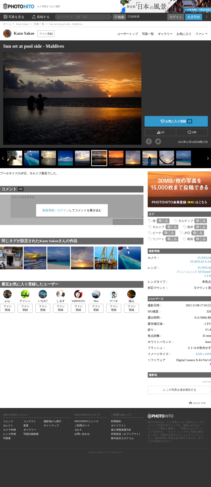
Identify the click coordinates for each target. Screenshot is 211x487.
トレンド (8, 421)
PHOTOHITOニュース (86, 421)
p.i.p (7, 296)
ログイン (175, 17)
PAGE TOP (199, 403)
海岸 (190, 227)
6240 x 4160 (203, 354)
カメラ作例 (9, 429)
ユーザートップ (127, 33)
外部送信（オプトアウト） (126, 434)
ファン (199, 33)
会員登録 (193, 17)
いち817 (42, 296)
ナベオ (114, 296)
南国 (190, 239)
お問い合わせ (82, 434)
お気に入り (184, 33)
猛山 (131, 296)
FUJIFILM (204, 257)
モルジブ (158, 227)
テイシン (25, 296)
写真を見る (13, 16)
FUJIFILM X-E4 (200, 261)
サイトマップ (51, 425)
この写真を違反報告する (181, 389)
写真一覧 (39, 24)
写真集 (7, 438)
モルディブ (185, 220)
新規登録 (48, 210)
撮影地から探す (52, 421)
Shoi (96, 296)
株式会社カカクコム (122, 438)
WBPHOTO (78, 296)
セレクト (8, 425)
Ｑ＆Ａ (78, 429)
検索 (119, 17)
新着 (25, 425)
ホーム (7, 24)
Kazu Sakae (22, 24)
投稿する (41, 16)
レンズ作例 (9, 434)
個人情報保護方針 (121, 429)
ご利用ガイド (82, 425)
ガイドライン (118, 425)
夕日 (187, 233)
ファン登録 (46, 33)
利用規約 (116, 421)
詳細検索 (134, 16)
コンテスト (29, 421)
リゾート (158, 239)
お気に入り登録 (178, 121)
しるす (60, 296)
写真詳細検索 (31, 434)
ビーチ (157, 233)
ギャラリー (165, 33)
